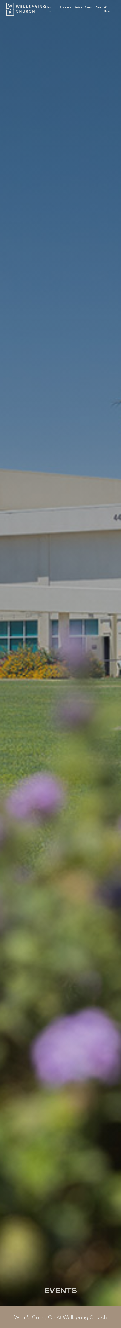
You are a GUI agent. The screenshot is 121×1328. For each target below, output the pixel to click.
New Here (48, 9)
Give (98, 7)
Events (88, 7)
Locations (65, 7)
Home (107, 9)
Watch (78, 7)
